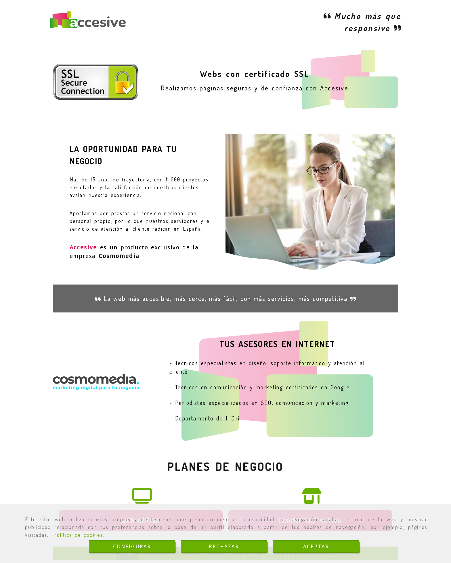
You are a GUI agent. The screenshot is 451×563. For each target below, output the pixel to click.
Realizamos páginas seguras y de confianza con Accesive (254, 88)
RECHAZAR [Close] (224, 546)
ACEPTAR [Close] (316, 546)
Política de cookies (78, 535)
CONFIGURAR (132, 546)
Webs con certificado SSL (254, 74)
